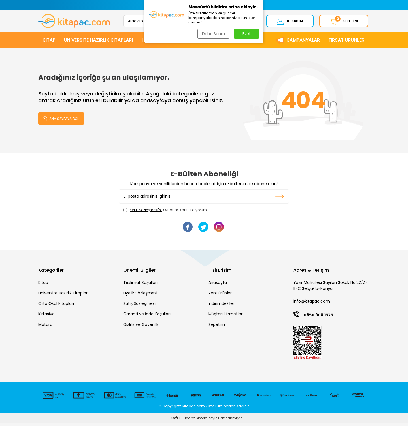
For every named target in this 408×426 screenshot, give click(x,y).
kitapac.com (193, 408)
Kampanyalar (303, 42)
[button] (148, 4)
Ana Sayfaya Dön (61, 120)
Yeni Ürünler (220, 295)
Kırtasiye (46, 316)
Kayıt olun (280, 199)
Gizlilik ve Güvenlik (140, 326)
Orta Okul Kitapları (56, 306)
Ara (246, 22)
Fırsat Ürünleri (347, 42)
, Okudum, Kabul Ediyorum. (165, 212)
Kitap (43, 285)
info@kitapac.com (311, 303)
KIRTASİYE (209, 42)
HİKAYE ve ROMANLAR (165, 42)
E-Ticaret (187, 420)
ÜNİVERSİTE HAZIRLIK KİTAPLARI (98, 42)
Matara (45, 326)
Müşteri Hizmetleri (225, 316)
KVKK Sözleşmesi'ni (146, 212)
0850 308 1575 (318, 317)
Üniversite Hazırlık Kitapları (63, 295)
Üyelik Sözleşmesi (140, 295)
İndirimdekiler (221, 306)
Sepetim (216, 326)
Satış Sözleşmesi (139, 306)
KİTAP (49, 42)
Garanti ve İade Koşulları (147, 316)
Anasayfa (217, 285)
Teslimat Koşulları (140, 285)
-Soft (172, 420)
